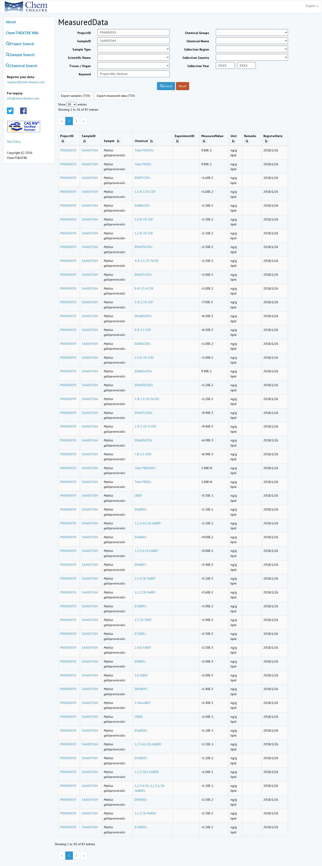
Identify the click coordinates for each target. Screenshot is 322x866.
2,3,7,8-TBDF (143, 620)
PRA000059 (68, 150)
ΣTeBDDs (141, 827)
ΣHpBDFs (141, 509)
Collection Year (198, 66)
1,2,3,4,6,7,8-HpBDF (148, 523)
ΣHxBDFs (141, 537)
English (312, 6)
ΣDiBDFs (140, 661)
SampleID (84, 41)
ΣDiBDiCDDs (143, 344)
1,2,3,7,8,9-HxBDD (147, 772)
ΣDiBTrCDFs (143, 178)
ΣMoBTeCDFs (144, 247)
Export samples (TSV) (75, 96)
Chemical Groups (197, 33)
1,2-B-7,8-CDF (144, 233)
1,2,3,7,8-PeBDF (145, 592)
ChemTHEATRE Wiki (22, 32)
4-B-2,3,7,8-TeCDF (147, 261)
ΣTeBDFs (141, 606)
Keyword (85, 74)
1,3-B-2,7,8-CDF (145, 192)
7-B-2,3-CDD (143, 454)
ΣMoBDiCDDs (144, 440)
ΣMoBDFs (141, 689)
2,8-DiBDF (141, 675)
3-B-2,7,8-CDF (144, 302)
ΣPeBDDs (141, 800)
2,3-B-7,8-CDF (144, 219)
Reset (182, 86)
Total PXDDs (143, 164)
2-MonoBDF (142, 703)
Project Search (20, 43)
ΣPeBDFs (141, 565)
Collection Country (195, 58)
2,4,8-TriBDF (143, 648)
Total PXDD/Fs (144, 150)
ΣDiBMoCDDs (144, 371)
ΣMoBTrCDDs (144, 413)
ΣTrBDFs (140, 634)
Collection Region (196, 49)
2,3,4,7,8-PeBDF (145, 578)
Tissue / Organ (80, 66)
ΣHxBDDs (141, 758)
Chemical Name (197, 41)
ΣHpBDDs (141, 730)
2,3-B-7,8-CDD (144, 358)
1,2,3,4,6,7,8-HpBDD (148, 744)
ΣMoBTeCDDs (144, 385)
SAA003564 (90, 150)
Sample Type (81, 49)
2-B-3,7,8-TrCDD (145, 426)
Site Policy (14, 142)
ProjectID (84, 33)
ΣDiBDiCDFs (142, 205)
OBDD (139, 717)
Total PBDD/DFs (145, 468)
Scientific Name (79, 58)
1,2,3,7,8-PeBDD (145, 813)
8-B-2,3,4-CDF (144, 288)
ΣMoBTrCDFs (143, 275)
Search (166, 86)
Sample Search (20, 54)
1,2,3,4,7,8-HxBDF (146, 551)
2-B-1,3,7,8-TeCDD (147, 399)
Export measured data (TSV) (116, 96)
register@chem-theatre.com (26, 82)
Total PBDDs (143, 482)
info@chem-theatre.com (23, 98)
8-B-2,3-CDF (143, 330)
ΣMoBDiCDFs (143, 316)
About (11, 21)
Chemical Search (21, 65)
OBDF (138, 495)
